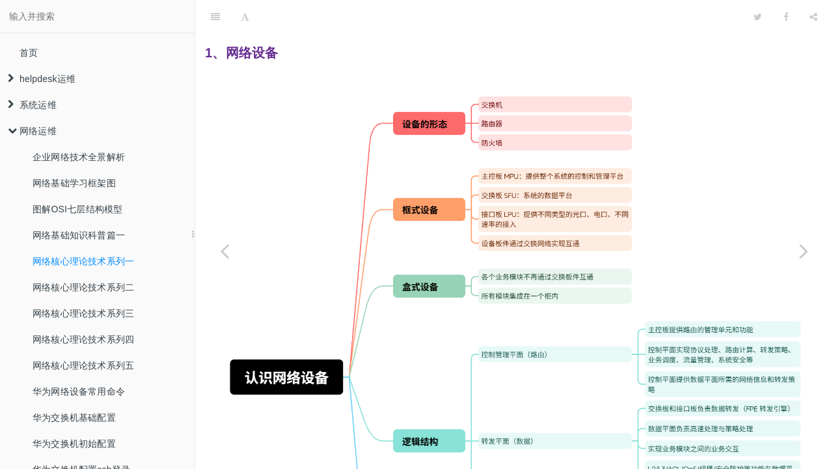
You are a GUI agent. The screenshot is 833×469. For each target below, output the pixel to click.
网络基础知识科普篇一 (79, 235)
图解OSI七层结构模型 (77, 209)
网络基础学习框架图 (74, 183)
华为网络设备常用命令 (79, 391)
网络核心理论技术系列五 (83, 365)
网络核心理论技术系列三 (83, 313)
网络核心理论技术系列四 (83, 339)
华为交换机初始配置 (74, 443)
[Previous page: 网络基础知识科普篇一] (224, 251)
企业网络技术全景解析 (79, 157)
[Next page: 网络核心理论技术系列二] (803, 251)
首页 (29, 53)
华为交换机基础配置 (74, 417)
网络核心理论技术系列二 (83, 287)
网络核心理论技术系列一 (83, 261)
